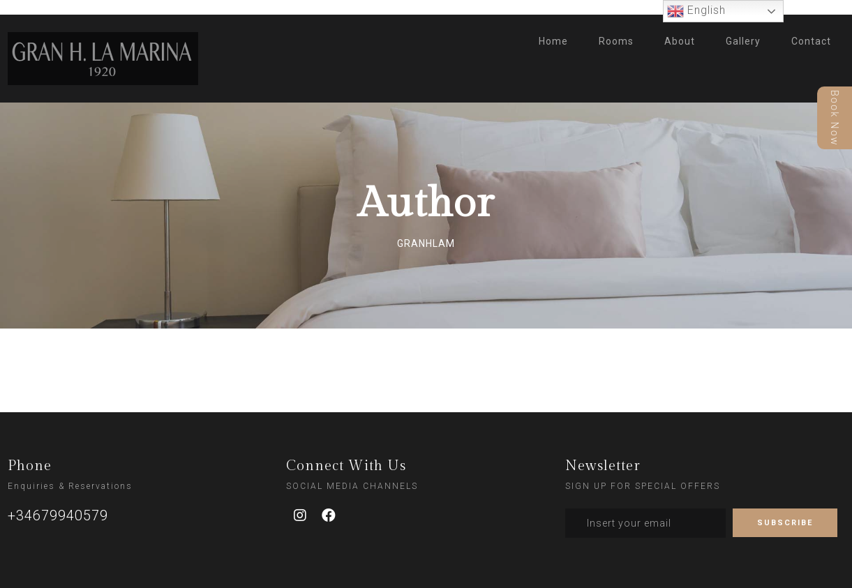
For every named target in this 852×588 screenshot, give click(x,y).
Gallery (743, 41)
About (679, 41)
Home (553, 41)
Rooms (616, 41)
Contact (811, 41)
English (696, 11)
